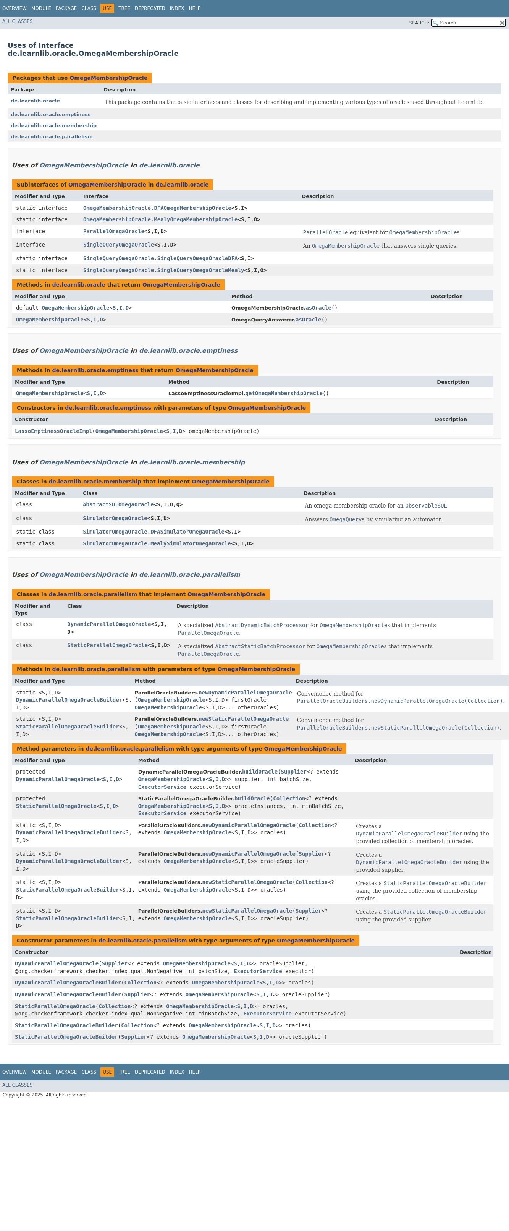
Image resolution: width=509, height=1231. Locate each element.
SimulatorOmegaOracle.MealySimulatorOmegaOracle (157, 543)
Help (194, 8)
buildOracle (260, 772)
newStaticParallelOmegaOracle (244, 719)
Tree (124, 8)
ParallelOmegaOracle (113, 231)
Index (177, 8)
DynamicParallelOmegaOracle (109, 624)
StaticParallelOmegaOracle (107, 645)
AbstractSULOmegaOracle (118, 504)
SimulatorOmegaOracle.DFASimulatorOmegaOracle (154, 532)
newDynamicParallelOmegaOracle (245, 692)
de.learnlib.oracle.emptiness (51, 114)
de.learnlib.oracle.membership (54, 125)
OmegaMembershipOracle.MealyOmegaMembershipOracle (160, 219)
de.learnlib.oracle (35, 101)
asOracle (318, 308)
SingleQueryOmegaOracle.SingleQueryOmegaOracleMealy (163, 270)
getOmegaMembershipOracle (284, 393)
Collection (289, 798)
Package (66, 8)
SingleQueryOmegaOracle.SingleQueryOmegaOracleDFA (160, 258)
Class (88, 8)
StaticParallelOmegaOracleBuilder (67, 726)
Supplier (294, 772)
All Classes (17, 21)
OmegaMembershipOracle (108, 78)
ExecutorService (162, 787)
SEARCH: (419, 23)
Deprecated (150, 8)
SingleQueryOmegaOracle (118, 245)
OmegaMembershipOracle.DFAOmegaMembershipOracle (157, 208)
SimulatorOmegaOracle (115, 518)
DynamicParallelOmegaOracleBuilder (69, 700)
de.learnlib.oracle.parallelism (52, 136)
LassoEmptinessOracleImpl (53, 431)
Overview (14, 8)
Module (41, 8)
